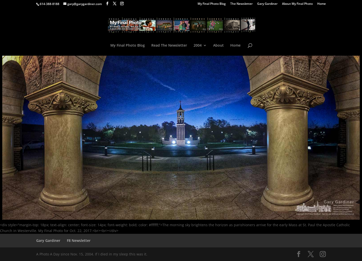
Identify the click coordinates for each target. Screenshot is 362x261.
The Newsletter (241, 4)
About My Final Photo (297, 4)
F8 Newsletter (78, 240)
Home (321, 4)
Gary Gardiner (267, 4)
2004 (198, 46)
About (218, 46)
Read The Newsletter (169, 46)
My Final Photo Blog (212, 4)
